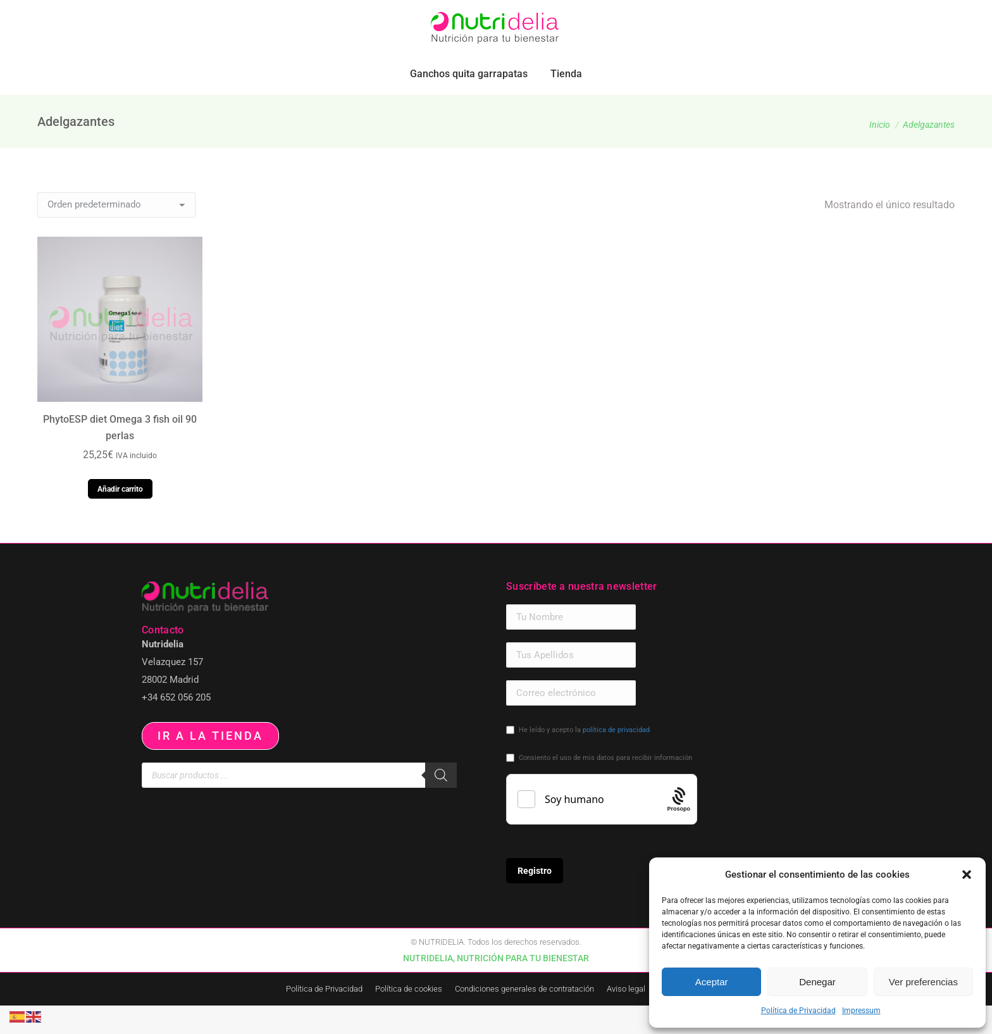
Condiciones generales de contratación (524, 1017)
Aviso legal (626, 1017)
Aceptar (711, 981)
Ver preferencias (923, 981)
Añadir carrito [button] (120, 517)
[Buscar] (441, 803)
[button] (966, 874)
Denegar (817, 981)
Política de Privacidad (798, 1010)
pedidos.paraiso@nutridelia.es (161, 14)
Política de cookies (408, 1017)
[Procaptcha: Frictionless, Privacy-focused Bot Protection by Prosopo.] (679, 827)
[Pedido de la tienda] (116, 233)
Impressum (861, 1010)
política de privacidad (616, 758)
